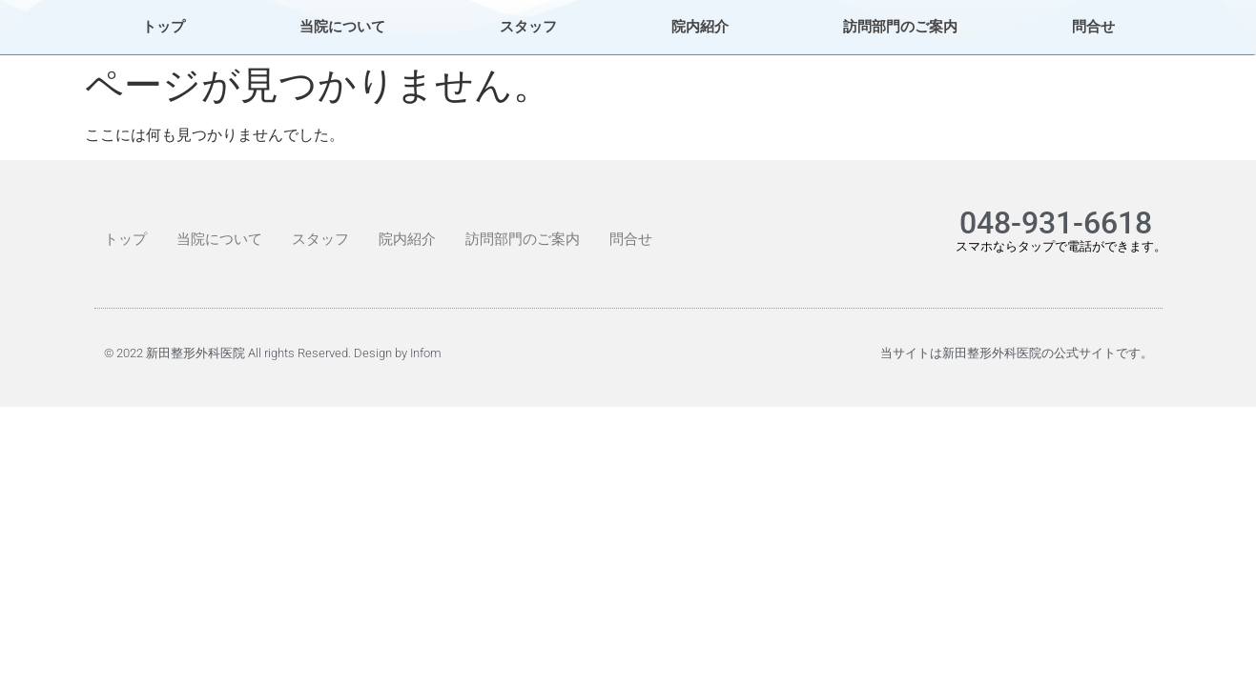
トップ (163, 26)
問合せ (1093, 26)
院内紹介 (700, 26)
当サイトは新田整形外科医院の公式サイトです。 (1016, 353)
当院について (342, 26)
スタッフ (528, 26)
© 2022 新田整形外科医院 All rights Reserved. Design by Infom (273, 353)
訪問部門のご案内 (900, 26)
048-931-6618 (1055, 223)
